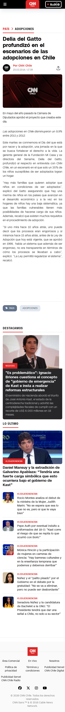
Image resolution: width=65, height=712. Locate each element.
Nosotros (54, 661)
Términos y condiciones (33, 669)
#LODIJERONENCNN (27, 494)
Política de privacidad (11, 669)
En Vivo (32, 661)
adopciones (24, 29)
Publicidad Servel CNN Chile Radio (11, 678)
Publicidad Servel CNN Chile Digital (54, 669)
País (7, 29)
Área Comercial (11, 661)
